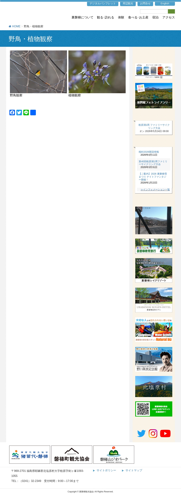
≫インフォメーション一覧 (155, 189)
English (165, 3)
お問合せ (145, 3)
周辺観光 (128, 3)
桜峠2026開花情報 (149, 151)
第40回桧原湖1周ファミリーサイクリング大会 (153, 163)
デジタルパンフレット (103, 3)
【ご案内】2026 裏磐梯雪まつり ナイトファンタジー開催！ (153, 176)
